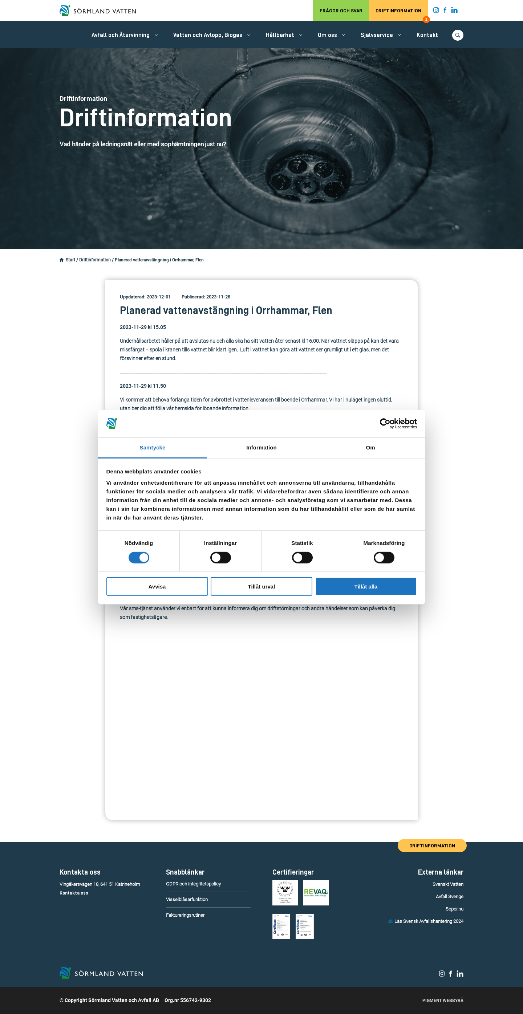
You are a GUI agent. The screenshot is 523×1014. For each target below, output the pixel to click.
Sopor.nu (454, 909)
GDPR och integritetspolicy (193, 884)
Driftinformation (402, 14)
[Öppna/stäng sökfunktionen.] (457, 35)
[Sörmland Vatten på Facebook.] (445, 12)
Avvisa (157, 586)
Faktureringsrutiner (185, 915)
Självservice (377, 35)
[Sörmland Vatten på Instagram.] (436, 12)
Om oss (327, 35)
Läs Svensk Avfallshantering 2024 (428, 921)
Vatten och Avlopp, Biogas (207, 35)
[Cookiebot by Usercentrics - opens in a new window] (385, 423)
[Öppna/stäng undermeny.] (156, 35)
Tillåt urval (261, 586)
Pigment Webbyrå (442, 1000)
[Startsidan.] (62, 259)
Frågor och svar (341, 10)
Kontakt (427, 35)
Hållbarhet (280, 35)
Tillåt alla (366, 586)
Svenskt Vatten (448, 884)
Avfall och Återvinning (121, 35)
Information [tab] (261, 447)
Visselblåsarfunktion (187, 899)
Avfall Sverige (449, 896)
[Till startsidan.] (101, 10)
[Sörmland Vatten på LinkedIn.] (454, 12)
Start (70, 259)
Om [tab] (370, 447)
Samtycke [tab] (153, 447)
